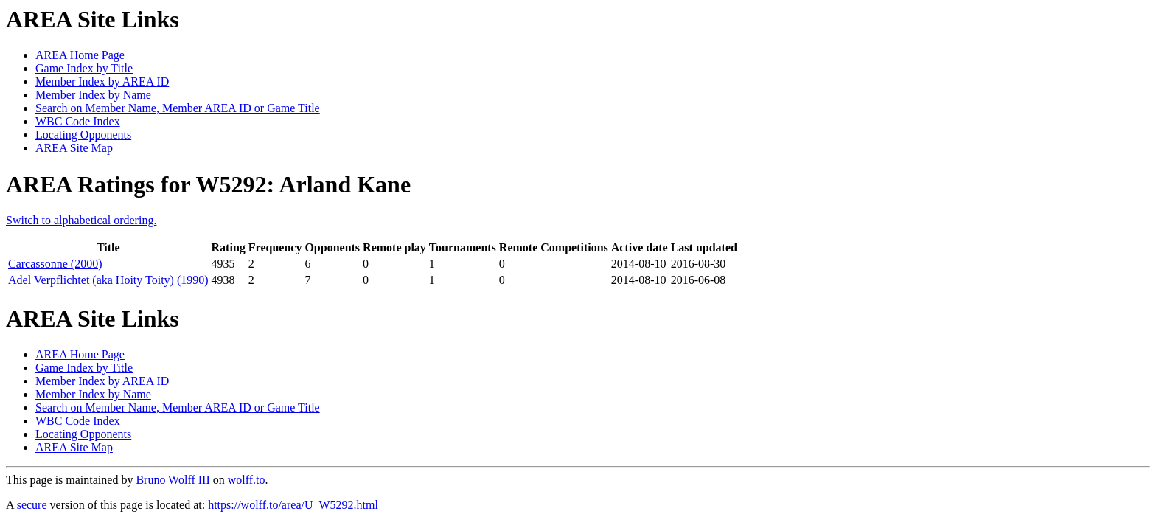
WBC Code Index (77, 121)
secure (32, 505)
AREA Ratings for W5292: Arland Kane (208, 184)
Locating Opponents (83, 134)
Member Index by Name (93, 94)
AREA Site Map (74, 148)
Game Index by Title (84, 68)
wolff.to (246, 479)
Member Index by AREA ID (102, 81)
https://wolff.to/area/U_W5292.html (293, 505)
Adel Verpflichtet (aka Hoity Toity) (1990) (108, 280)
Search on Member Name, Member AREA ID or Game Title (177, 108)
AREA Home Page (80, 55)
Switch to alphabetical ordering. (81, 220)
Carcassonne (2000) (55, 263)
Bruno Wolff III (172, 479)
